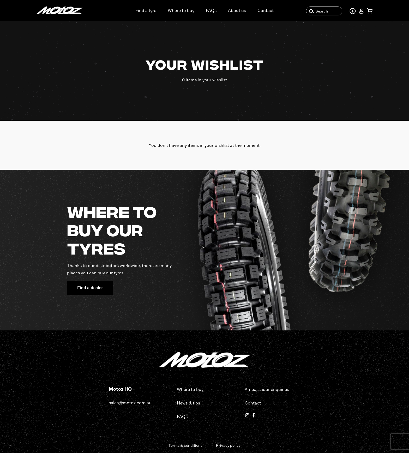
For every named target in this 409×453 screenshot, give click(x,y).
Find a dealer (90, 288)
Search (318, 11)
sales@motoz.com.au (130, 402)
